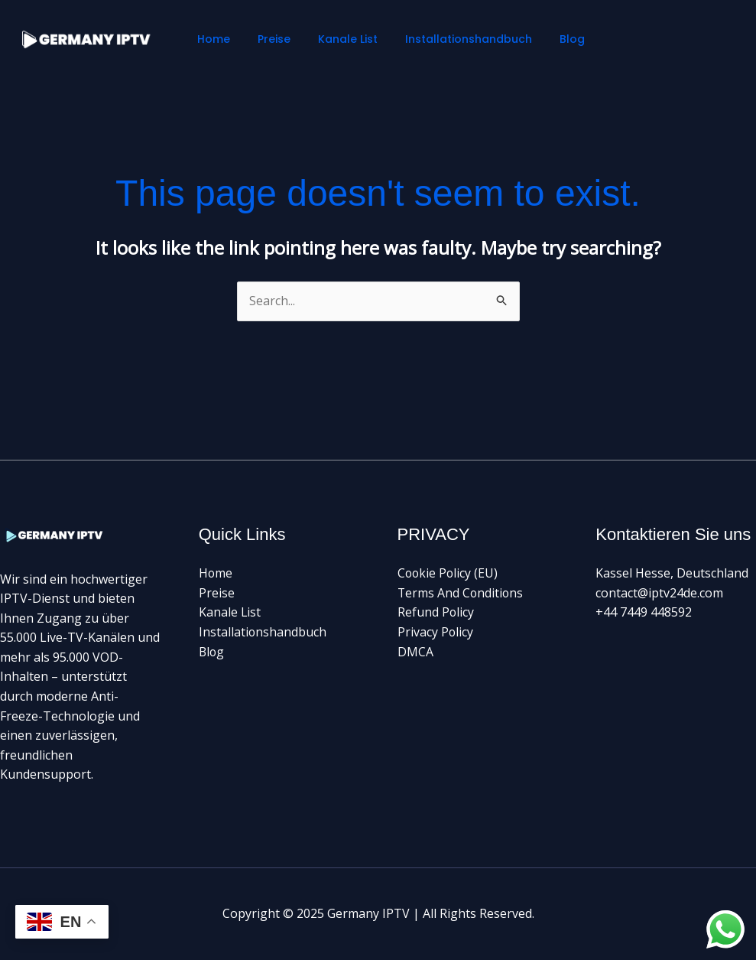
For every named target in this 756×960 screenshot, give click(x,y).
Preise (267, 39)
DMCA (415, 651)
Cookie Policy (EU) (448, 573)
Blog (547, 39)
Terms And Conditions (461, 592)
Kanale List (335, 39)
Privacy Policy (435, 631)
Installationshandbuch (449, 39)
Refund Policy (436, 612)
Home (212, 39)
